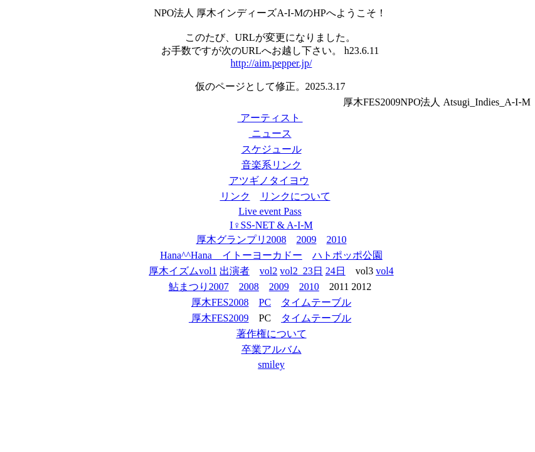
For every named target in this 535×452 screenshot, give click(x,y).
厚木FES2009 (219, 318)
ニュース (270, 133)
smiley (271, 364)
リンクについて (295, 196)
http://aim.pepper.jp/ (271, 63)
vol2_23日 (301, 271)
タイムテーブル (316, 302)
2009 (307, 239)
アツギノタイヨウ (269, 180)
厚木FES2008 (220, 302)
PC (265, 302)
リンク (235, 196)
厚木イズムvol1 (182, 271)
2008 (249, 286)
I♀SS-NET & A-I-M (271, 225)
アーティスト (270, 117)
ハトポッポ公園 (347, 255)
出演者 (235, 271)
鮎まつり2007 (199, 286)
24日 (336, 271)
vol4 (384, 271)
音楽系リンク (271, 164)
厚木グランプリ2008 (241, 239)
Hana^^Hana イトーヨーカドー (231, 255)
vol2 (268, 271)
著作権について (271, 333)
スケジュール (271, 149)
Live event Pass (269, 211)
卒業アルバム (271, 349)
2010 (337, 239)
